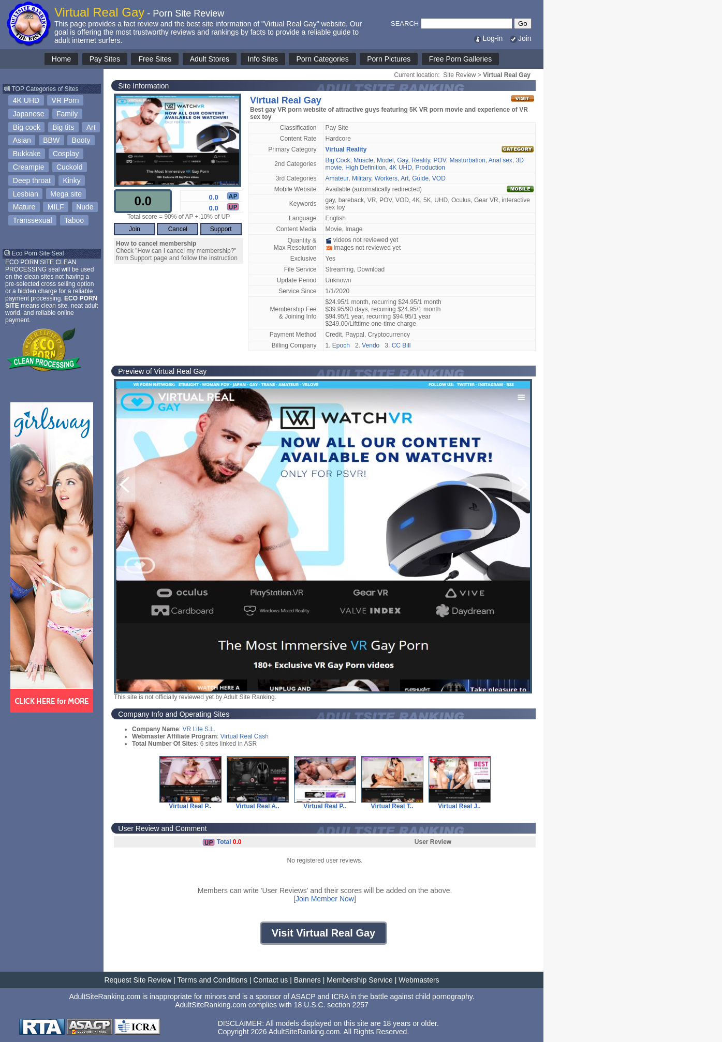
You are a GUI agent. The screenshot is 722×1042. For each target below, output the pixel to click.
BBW (51, 140)
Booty (81, 140)
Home (61, 59)
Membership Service (360, 980)
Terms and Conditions (212, 980)
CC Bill (401, 345)
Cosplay (66, 153)
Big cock (26, 127)
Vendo (370, 345)
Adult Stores (209, 59)
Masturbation (467, 160)
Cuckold (69, 167)
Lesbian (25, 194)
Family (67, 114)
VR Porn (65, 100)
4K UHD (26, 100)
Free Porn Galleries (460, 59)
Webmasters (419, 980)
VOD (439, 178)
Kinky (71, 180)
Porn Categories (322, 59)
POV (440, 160)
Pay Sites (105, 59)
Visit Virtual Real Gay (323, 933)
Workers (386, 178)
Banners (307, 980)
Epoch (341, 345)
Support (221, 229)
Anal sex (500, 160)
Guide (420, 178)
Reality (420, 160)
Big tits (63, 127)
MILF (56, 207)
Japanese (29, 114)
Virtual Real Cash (244, 736)
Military (361, 178)
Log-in (488, 38)
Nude (84, 207)
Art (91, 127)
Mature (24, 207)
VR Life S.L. (198, 729)
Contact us (270, 980)
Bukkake (27, 153)
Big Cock (338, 160)
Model (385, 160)
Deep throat (32, 180)
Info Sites (263, 59)
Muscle (363, 160)
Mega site (66, 194)
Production (430, 167)
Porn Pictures (388, 59)
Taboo (74, 220)
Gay (402, 160)
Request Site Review (137, 980)
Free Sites (154, 59)
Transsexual (32, 220)
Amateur (337, 178)
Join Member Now (325, 899)
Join (520, 38)
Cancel (177, 229)
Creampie (29, 167)
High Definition (365, 167)
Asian (22, 140)
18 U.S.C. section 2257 (331, 1005)
